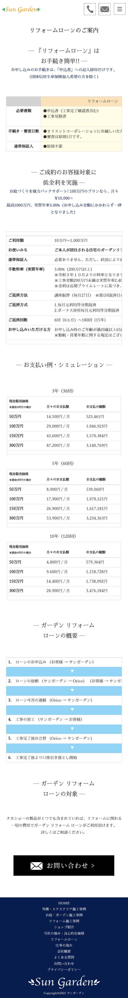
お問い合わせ (64, 963)
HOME (64, 903)
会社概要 (64, 951)
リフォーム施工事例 (64, 921)
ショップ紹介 (64, 927)
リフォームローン (64, 939)
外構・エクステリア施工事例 (64, 909)
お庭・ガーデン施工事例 (64, 915)
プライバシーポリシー (64, 969)
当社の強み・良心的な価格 (64, 933)
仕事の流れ (64, 945)
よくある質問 (64, 957)
